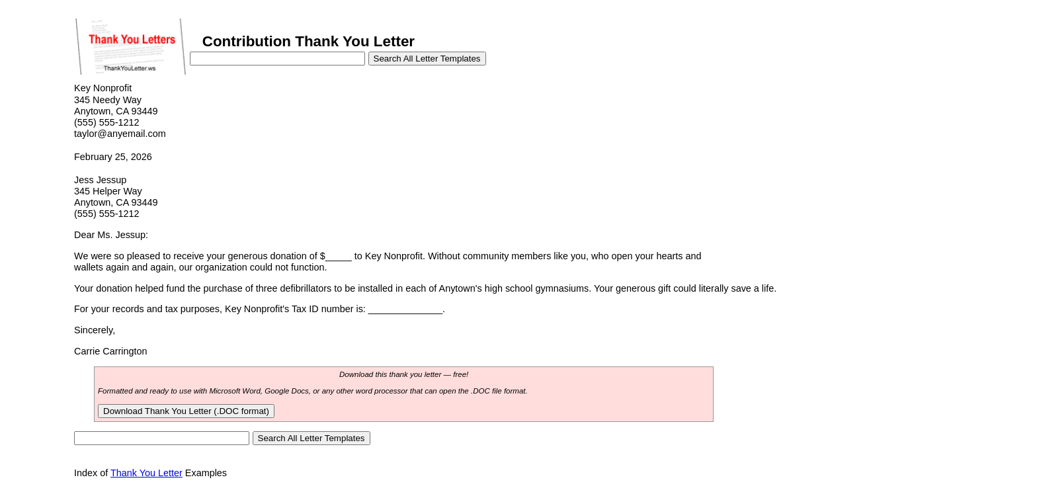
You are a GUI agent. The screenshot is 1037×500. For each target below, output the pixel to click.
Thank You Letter (146, 473)
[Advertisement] (825, 170)
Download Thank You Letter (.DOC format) (186, 411)
